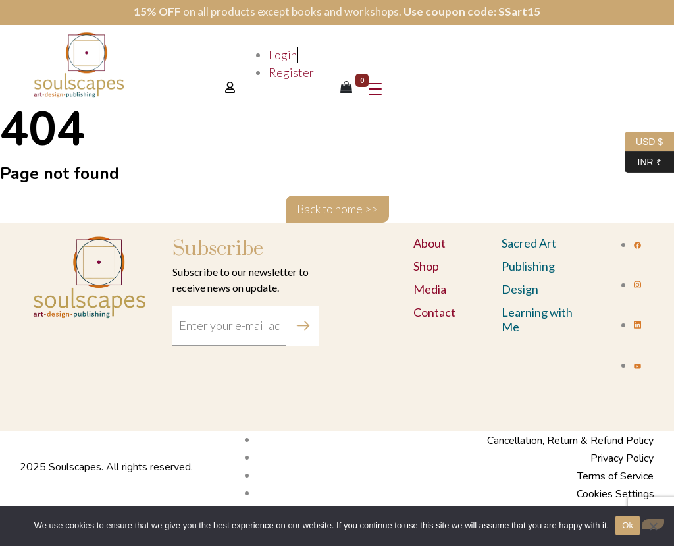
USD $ (644, 142)
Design (520, 289)
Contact (434, 312)
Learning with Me (537, 319)
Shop (426, 266)
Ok (627, 525)
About (429, 243)
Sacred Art (529, 243)
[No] (653, 524)
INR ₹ (643, 162)
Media (429, 289)
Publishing (528, 266)
